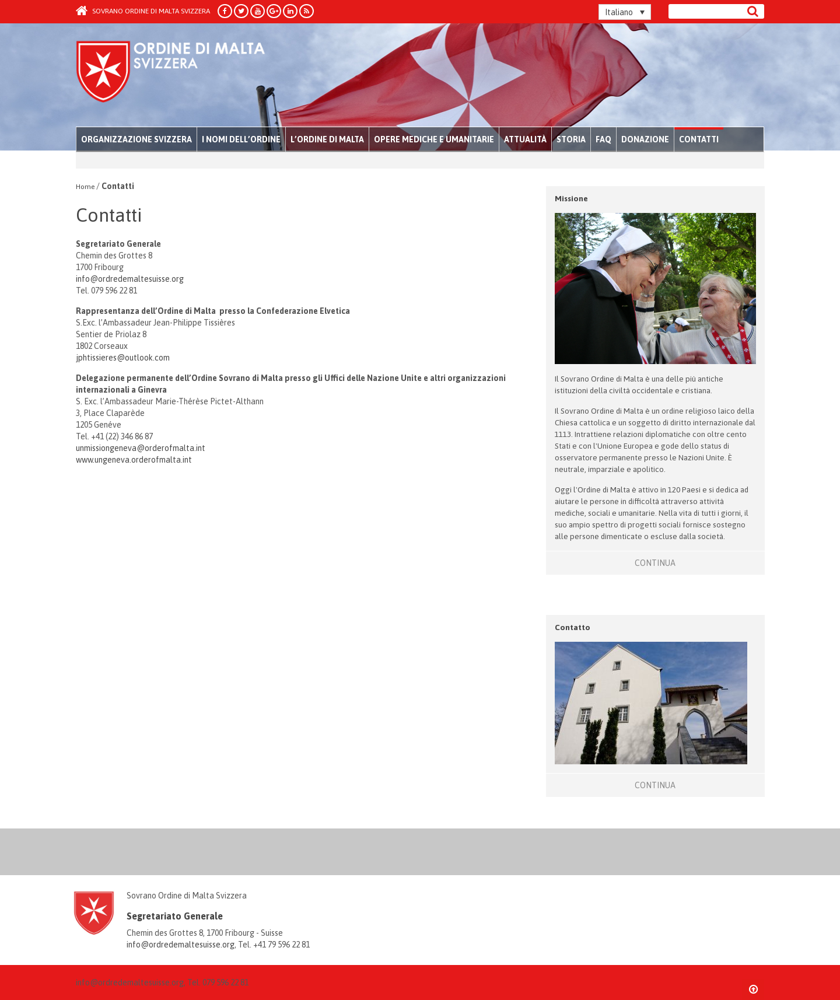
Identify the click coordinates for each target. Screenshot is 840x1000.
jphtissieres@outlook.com (123, 357)
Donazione (645, 139)
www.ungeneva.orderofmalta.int (134, 459)
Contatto (572, 627)
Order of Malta (184, 76)
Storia (571, 139)
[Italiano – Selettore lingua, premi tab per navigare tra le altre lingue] (624, 12)
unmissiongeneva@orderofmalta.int (140, 448)
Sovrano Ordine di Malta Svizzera (143, 11)
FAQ (603, 139)
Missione (571, 198)
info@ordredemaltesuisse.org (130, 279)
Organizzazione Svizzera (136, 139)
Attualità (525, 139)
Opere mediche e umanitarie (434, 139)
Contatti (699, 139)
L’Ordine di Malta (327, 139)
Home (85, 187)
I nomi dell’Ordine (241, 139)
